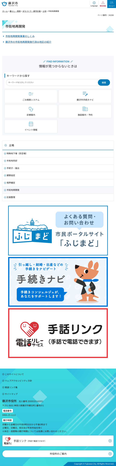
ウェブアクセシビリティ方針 (18, 380)
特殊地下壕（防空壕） (17, 153)
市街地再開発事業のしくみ (20, 36)
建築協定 (11, 175)
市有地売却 (12, 160)
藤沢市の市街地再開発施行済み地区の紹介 (28, 42)
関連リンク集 (11, 387)
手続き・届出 (13, 168)
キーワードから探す (18, 76)
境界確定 (11, 182)
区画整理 (11, 197)
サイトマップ (11, 393)
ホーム (5, 11)
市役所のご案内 (58, 453)
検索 (104, 82)
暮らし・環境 (15, 11)
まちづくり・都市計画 (32, 11)
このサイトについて (14, 374)
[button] (94, 4)
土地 (44, 11)
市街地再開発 (13, 189)
